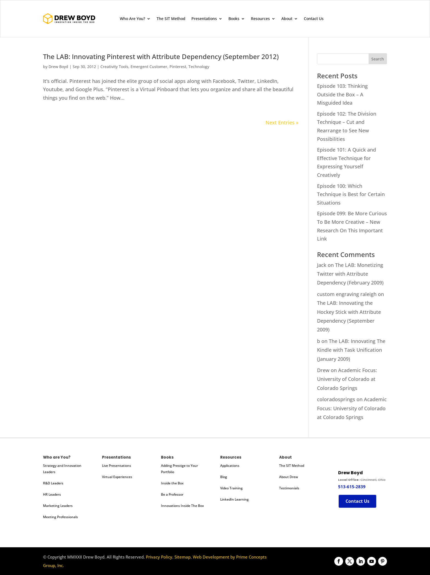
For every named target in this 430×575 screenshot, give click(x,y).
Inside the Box (172, 483)
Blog (223, 476)
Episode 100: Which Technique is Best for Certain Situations (351, 194)
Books (233, 18)
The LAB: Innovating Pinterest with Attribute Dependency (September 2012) (161, 56)
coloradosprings (336, 399)
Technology (198, 66)
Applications (229, 465)
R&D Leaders (53, 483)
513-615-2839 (352, 486)
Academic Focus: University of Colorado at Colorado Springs (347, 379)
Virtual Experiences (117, 476)
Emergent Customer (149, 66)
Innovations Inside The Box (182, 505)
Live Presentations (116, 465)
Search (377, 59)
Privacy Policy (159, 557)
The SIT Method (171, 18)
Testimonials (289, 488)
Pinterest (177, 66)
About (286, 18)
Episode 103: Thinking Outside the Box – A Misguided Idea (342, 94)
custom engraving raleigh (347, 294)
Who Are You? (132, 18)
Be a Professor (172, 494)
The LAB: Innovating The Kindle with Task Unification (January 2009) (351, 350)
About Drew (288, 476)
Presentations (204, 18)
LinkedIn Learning (234, 499)
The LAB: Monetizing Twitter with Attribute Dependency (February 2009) (350, 274)
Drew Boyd (58, 66)
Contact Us (314, 18)
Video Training (231, 488)
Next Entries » (281, 122)
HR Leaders (52, 494)
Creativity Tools (114, 66)
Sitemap (182, 557)
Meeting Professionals (60, 517)
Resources (260, 18)
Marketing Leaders (58, 505)
